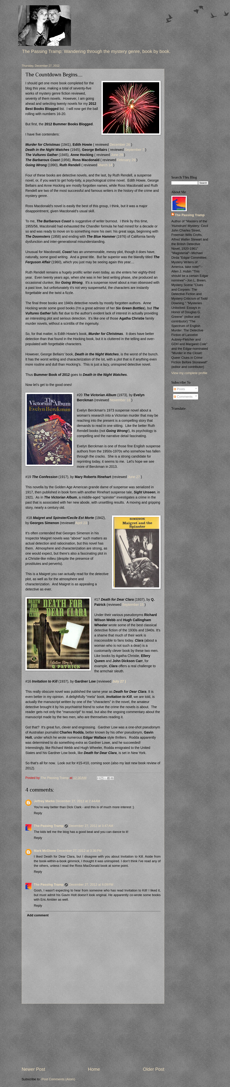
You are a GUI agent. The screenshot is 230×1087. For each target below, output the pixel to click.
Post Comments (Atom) (58, 1079)
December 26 (120, 144)
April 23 (81, 523)
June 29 (117, 155)
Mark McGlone (45, 850)
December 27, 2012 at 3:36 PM (79, 850)
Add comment (38, 915)
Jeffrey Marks (44, 801)
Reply (38, 813)
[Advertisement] (93, 1034)
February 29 (126, 160)
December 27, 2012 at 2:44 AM (78, 801)
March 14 (105, 165)
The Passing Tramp (49, 826)
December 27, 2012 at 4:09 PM (91, 884)
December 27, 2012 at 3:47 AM (91, 826)
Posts (179, 389)
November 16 (120, 400)
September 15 (133, 604)
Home (94, 1069)
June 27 (134, 477)
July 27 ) (119, 681)
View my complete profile (189, 373)
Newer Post (33, 1069)
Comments (183, 396)
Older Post (153, 1069)
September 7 (134, 150)
